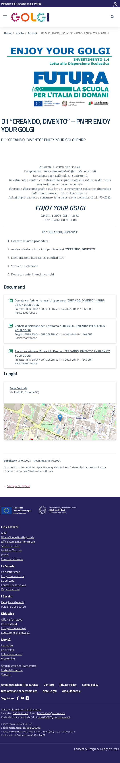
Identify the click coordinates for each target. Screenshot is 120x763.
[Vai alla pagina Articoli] (32, 33)
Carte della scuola (12, 670)
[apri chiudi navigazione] (5, 17)
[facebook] (17, 698)
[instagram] (27, 698)
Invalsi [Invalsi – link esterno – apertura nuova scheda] (5, 555)
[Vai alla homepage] (30, 17)
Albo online (8, 658)
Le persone (7, 580)
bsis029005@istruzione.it (51, 713)
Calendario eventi (11, 654)
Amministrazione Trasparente (18, 665)
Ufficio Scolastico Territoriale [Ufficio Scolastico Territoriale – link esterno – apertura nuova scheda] (18, 541)
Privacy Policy (68, 684)
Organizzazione (10, 589)
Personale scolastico (13, 606)
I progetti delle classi (13, 628)
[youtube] (22, 698)
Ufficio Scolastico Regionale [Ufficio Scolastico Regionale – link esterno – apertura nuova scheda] (17, 537)
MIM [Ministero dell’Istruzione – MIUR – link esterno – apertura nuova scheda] (4, 533)
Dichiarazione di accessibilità (19, 691)
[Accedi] (115, 4)
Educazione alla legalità (15, 632)
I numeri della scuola (13, 585)
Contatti (6, 674)
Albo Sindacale (71, 691)
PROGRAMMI (9, 624)
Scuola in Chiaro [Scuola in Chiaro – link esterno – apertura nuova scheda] (10, 546)
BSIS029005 (33, 728)
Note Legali (50, 691)
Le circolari (7, 649)
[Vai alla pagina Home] (7, 33)
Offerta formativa (11, 619)
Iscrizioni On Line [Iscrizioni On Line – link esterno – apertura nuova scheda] (11, 550)
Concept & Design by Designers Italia (96, 749)
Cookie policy (90, 684)
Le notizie (7, 645)
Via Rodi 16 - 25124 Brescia (26, 709)
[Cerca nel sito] (112, 17)
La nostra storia (10, 572)
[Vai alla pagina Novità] (20, 33)
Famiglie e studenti (12, 602)
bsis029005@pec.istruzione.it (54, 717)
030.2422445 (20, 713)
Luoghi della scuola (12, 576)
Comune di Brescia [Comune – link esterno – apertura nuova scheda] (12, 559)
